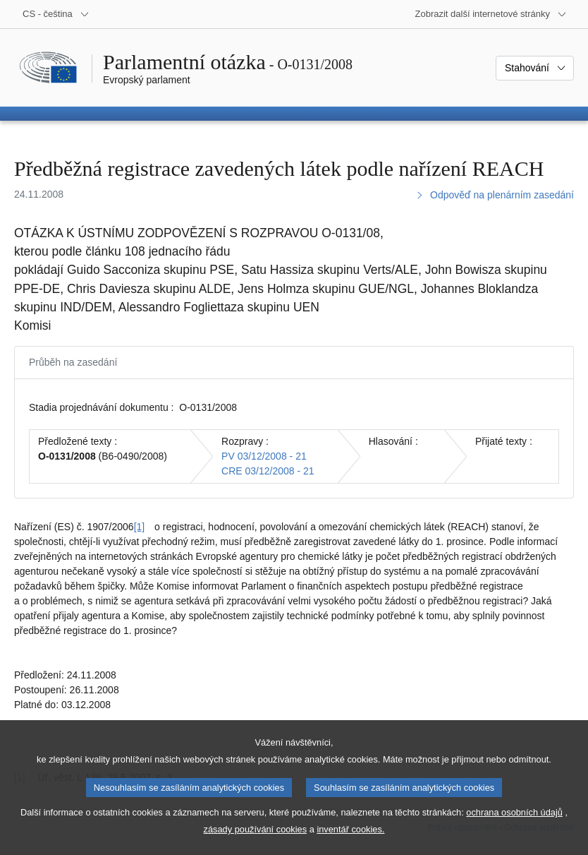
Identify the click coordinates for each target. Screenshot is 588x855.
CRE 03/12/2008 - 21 (267, 471)
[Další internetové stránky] (491, 14)
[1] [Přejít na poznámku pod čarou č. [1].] (139, 526)
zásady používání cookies (255, 843)
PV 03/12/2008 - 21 (264, 456)
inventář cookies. (350, 843)
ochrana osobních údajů (514, 826)
